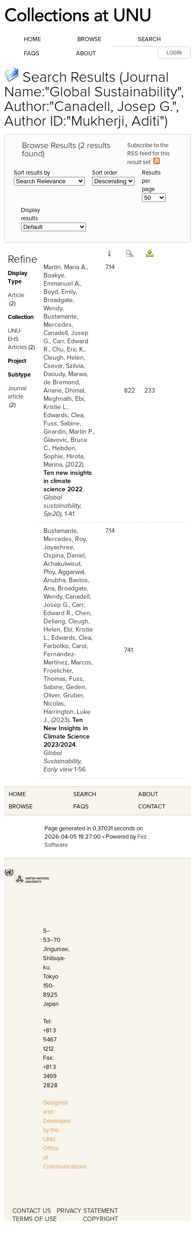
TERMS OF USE (34, 1219)
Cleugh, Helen (63, 357)
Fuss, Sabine (61, 423)
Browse (89, 39)
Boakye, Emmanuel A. (61, 279)
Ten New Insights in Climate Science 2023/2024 (66, 732)
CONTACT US (31, 1211)
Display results (30, 214)
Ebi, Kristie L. (64, 403)
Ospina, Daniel (64, 555)
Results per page (151, 181)
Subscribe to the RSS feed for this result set (148, 154)
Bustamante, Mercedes (60, 321)
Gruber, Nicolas (63, 699)
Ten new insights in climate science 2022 (67, 481)
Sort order (104, 172)
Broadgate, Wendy (58, 304)
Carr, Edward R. (64, 609)
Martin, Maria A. (65, 267)
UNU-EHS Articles (17, 339)
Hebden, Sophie (59, 452)
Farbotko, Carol (65, 646)
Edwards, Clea (63, 415)
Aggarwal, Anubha (64, 576)
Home (32, 39)
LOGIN (174, 53)
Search (149, 39)
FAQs (31, 53)
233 (149, 390)
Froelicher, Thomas (58, 675)
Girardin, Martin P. (68, 432)
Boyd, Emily (59, 292)
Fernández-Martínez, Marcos (67, 658)
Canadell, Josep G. (67, 601)
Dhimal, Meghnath (64, 395)
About (86, 53)
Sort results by (32, 172)
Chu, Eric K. (68, 349)
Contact (151, 806)
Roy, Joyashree (65, 543)
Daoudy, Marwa (65, 374)
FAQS (81, 806)
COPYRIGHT (100, 1219)
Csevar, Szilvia (63, 366)
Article (16, 295)
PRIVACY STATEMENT (87, 1211)
